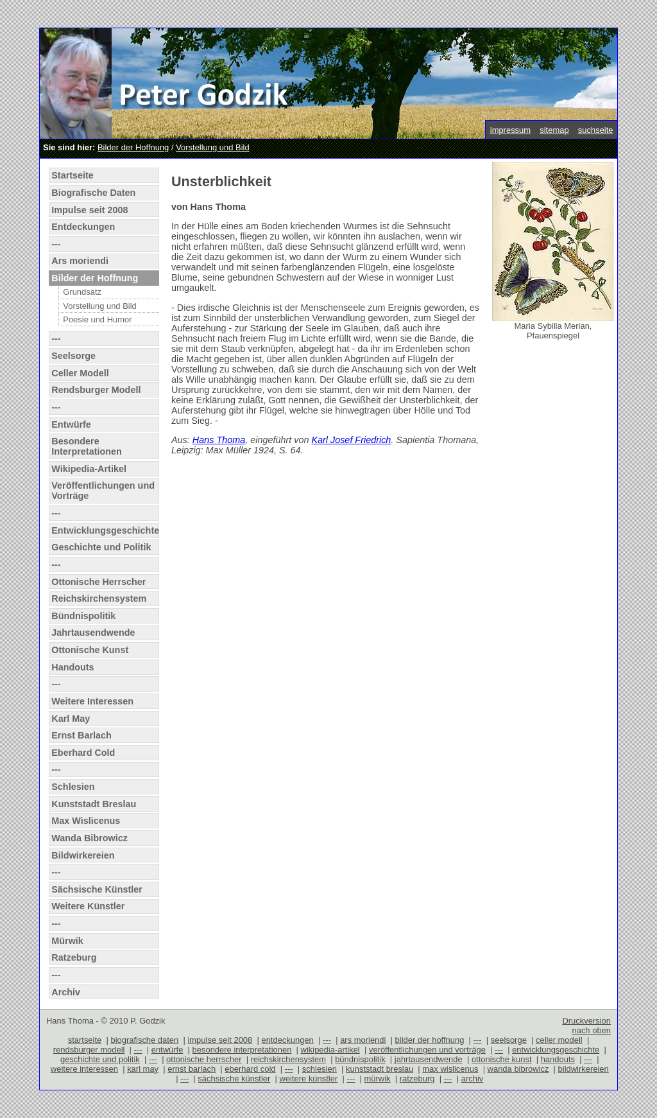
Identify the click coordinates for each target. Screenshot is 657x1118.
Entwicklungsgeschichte (104, 530)
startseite (85, 1040)
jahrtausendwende (429, 1059)
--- (55, 244)
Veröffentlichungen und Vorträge (103, 490)
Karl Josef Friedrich (351, 440)
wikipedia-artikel (330, 1049)
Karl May (70, 718)
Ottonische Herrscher (98, 582)
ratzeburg (417, 1078)
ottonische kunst (502, 1059)
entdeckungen (287, 1040)
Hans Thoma (218, 440)
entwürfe (167, 1049)
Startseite (72, 175)
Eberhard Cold (83, 752)
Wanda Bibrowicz (89, 838)
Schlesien (72, 787)
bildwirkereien (583, 1069)
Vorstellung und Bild (213, 147)
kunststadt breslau (379, 1069)
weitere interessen (84, 1069)
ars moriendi (363, 1040)
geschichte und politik (100, 1059)
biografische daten (144, 1040)
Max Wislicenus (85, 821)
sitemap (554, 130)
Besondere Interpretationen (86, 446)
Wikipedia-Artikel (88, 469)
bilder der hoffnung (430, 1040)
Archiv (65, 992)
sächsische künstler (234, 1078)
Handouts (72, 667)
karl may (142, 1069)
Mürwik (67, 941)
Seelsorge (73, 356)
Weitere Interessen (92, 701)
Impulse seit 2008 (89, 210)
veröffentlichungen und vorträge (427, 1049)
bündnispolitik (360, 1059)
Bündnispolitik (83, 616)
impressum (510, 130)
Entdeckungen (83, 227)
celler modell (559, 1040)
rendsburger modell (89, 1049)
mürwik (377, 1078)
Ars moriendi (79, 261)
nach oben (591, 1030)
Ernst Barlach (81, 735)
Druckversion (586, 1021)
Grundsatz (82, 292)
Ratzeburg (73, 957)
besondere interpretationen (242, 1049)
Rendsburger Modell (96, 390)
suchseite (595, 130)
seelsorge (509, 1040)
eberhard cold (250, 1069)
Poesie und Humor (97, 319)
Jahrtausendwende (93, 632)
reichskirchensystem (288, 1059)
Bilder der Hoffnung (133, 147)
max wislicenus (450, 1069)
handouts (558, 1059)
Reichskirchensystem (98, 598)
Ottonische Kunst (89, 650)
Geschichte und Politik (101, 547)
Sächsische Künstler (96, 889)
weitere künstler (309, 1078)
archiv (472, 1078)
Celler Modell (80, 373)
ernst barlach (191, 1069)
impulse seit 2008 (219, 1040)
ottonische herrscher (203, 1059)
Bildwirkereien (82, 855)
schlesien (319, 1069)
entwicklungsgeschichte (555, 1049)
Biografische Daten (93, 193)
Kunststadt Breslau (93, 804)
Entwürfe (71, 424)
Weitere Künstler (87, 906)
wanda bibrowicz (518, 1069)
